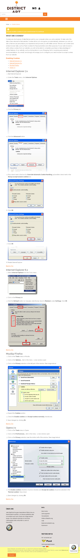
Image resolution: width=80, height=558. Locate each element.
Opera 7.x (12, 67)
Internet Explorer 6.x (16, 63)
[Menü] (77, 545)
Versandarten (45, 516)
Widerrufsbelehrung (47, 518)
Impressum (44, 525)
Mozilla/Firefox (14, 65)
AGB (42, 520)
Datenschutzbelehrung (47, 523)
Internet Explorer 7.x (16, 61)
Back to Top (9, 266)
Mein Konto (44, 511)
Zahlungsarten (45, 513)
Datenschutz (65, 550)
